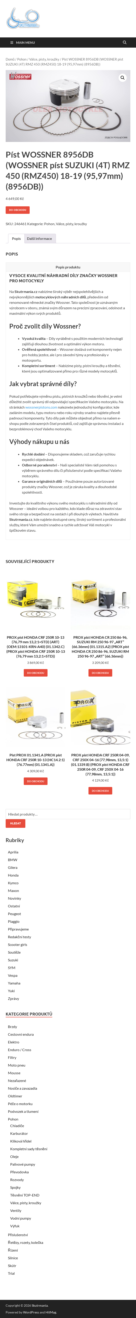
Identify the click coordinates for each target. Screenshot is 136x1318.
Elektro (13, 1042)
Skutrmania (40, 1305)
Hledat (15, 823)
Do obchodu (17, 210)
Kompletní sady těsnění (28, 1149)
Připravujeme (18, 929)
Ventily (15, 1210)
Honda (13, 875)
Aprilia (13, 852)
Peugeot (14, 913)
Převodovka (19, 1172)
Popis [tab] (16, 238)
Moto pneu (16, 1065)
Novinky (14, 898)
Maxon (13, 890)
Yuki (11, 991)
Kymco (13, 883)
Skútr (12, 1265)
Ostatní (14, 906)
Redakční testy (19, 937)
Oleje (14, 1156)
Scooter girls (17, 944)
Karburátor (19, 1133)
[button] (123, 78)
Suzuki (13, 960)
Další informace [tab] (39, 238)
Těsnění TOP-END (24, 1195)
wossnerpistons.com (41, 407)
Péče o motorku (20, 1103)
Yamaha (14, 983)
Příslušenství (18, 1235)
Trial (11, 1273)
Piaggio (13, 921)
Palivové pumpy (22, 1164)
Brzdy (12, 1026)
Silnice (13, 1258)
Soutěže (14, 952)
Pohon (21, 59)
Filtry (12, 1057)
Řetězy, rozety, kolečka (25, 1242)
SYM (11, 967)
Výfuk (14, 1226)
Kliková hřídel (20, 1141)
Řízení (13, 1250)
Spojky (15, 1187)
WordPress (31, 1312)
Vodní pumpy (20, 1218)
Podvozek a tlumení (23, 1111)
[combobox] (68, 814)
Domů (10, 59)
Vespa (12, 975)
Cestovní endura (21, 1034)
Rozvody (17, 1179)
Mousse (14, 1073)
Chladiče (17, 1125)
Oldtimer (15, 1096)
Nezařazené (17, 1080)
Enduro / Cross (19, 1050)
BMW (12, 860)
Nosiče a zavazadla (22, 1088)
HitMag (50, 1312)
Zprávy (13, 998)
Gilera (12, 867)
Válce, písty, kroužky (44, 59)
